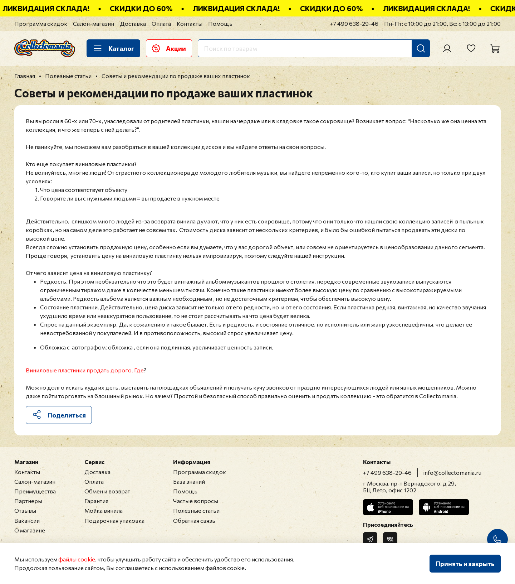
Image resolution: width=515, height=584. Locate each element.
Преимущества (35, 491)
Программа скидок (40, 23)
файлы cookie (76, 559)
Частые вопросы (195, 500)
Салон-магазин (93, 23)
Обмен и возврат (107, 491)
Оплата (161, 23)
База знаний (189, 481)
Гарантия (96, 500)
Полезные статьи (196, 510)
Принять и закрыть (465, 564)
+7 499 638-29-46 (354, 23)
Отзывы (25, 510)
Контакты (189, 23)
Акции (169, 48)
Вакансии (27, 520)
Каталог (113, 48)
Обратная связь (194, 520)
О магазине (29, 530)
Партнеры (28, 500)
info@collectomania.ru (452, 472)
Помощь (220, 23)
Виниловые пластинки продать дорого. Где (85, 370)
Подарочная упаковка (114, 520)
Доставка (133, 23)
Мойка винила (103, 510)
